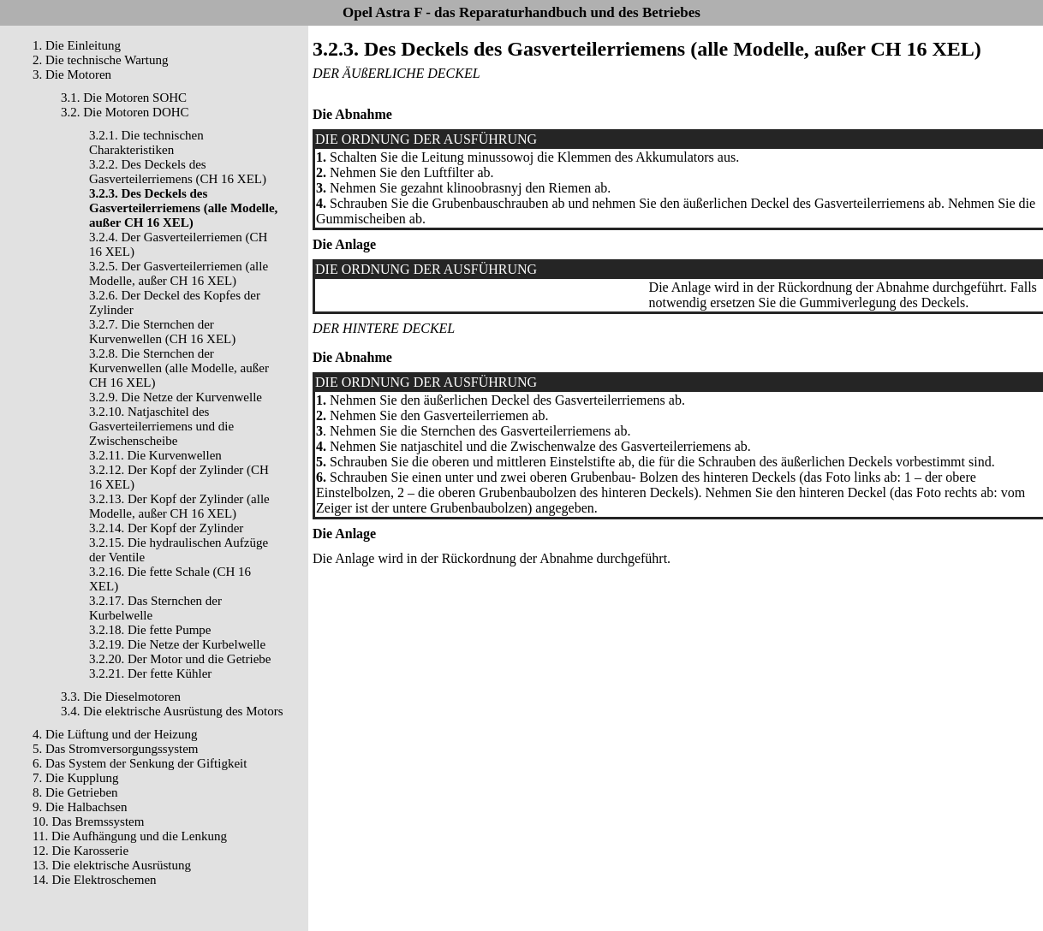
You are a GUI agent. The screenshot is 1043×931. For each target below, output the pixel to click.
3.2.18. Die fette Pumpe (150, 630)
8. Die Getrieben (75, 792)
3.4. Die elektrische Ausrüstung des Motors (172, 711)
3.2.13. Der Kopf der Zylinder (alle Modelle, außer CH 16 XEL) (179, 506)
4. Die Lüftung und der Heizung (115, 734)
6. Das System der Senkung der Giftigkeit (140, 763)
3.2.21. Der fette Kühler (150, 673)
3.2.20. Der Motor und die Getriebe (180, 659)
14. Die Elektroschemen (95, 880)
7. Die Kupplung (75, 778)
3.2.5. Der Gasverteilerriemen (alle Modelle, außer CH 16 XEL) (178, 273)
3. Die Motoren (72, 74)
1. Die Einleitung (77, 45)
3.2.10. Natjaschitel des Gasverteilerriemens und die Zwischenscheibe (161, 426)
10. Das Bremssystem (88, 821)
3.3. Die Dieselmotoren (121, 696)
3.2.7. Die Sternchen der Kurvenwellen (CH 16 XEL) (162, 331)
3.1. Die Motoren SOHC (124, 97)
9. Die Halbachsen (80, 807)
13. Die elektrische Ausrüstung (112, 865)
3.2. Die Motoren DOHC (125, 112)
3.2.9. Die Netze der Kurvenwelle (175, 397)
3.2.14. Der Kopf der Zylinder (166, 528)
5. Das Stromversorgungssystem (115, 749)
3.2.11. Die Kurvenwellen (155, 455)
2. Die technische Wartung (100, 60)
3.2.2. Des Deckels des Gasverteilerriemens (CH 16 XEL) (177, 171)
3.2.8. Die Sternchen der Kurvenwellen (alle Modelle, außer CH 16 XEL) (179, 368)
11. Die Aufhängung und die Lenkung (130, 836)
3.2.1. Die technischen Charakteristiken (146, 142)
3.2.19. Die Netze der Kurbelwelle (177, 644)
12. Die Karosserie (80, 850)
